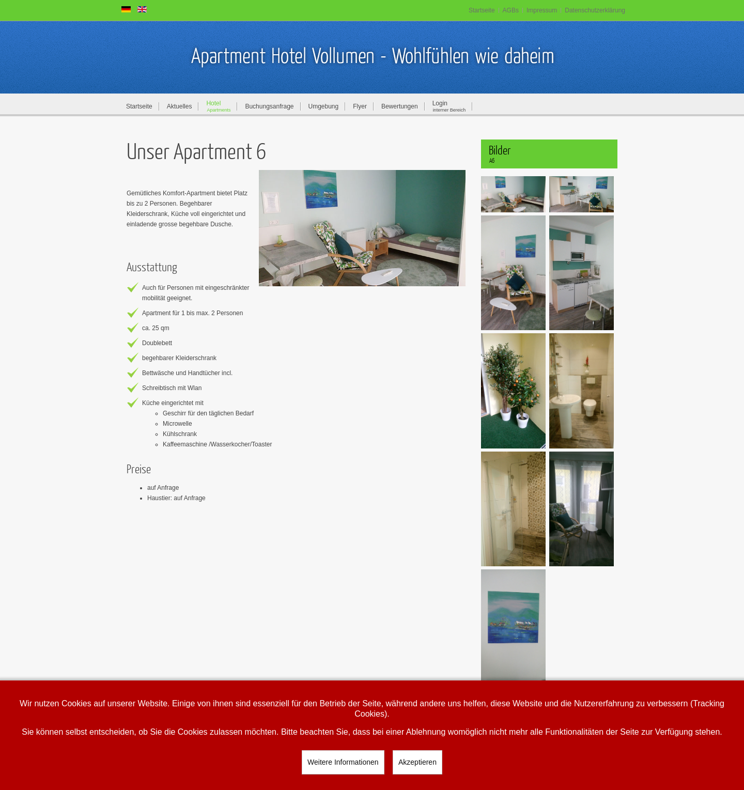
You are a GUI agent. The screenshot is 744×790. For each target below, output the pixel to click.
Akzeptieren (417, 762)
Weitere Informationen (342, 762)
